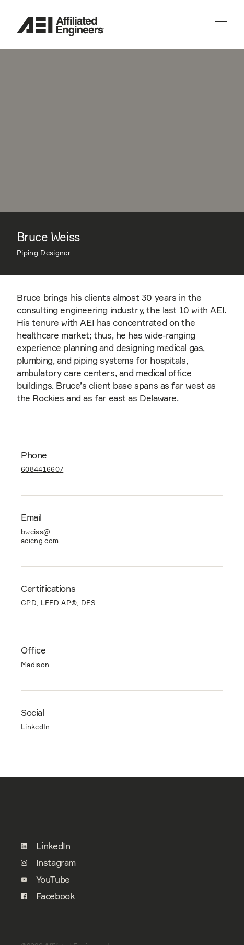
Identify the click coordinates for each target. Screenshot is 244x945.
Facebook (47, 896)
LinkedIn (35, 727)
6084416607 (42, 469)
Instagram (48, 863)
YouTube (45, 879)
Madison (35, 664)
